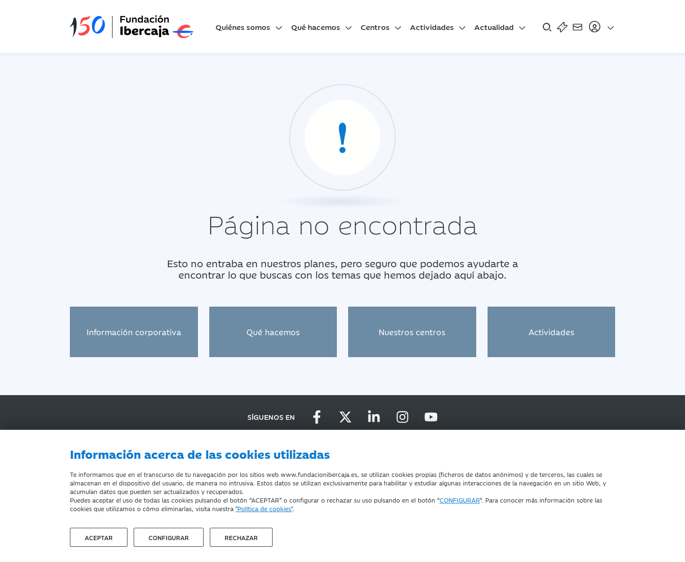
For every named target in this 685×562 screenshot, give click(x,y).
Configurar (168, 537)
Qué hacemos (315, 26)
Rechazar (241, 537)
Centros (375, 26)
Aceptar (99, 537)
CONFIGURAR (460, 499)
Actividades (432, 26)
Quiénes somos (242, 26)
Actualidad (494, 26)
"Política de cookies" (264, 508)
